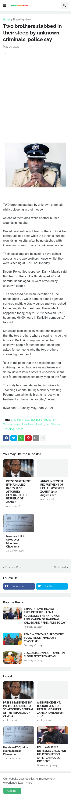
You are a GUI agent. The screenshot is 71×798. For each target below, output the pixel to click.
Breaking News (22, 19)
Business (36, 419)
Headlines (28, 424)
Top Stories (53, 424)
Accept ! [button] (12, 790)
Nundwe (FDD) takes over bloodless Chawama (15, 541)
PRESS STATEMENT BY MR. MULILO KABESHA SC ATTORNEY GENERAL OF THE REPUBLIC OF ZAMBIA (18, 491)
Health (40, 424)
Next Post (60, 567)
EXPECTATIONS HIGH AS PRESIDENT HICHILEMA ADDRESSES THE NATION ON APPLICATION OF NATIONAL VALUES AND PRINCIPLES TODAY (45, 615)
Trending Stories (13, 429)
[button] (4, 5)
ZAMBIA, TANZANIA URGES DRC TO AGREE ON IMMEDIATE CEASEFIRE (44, 638)
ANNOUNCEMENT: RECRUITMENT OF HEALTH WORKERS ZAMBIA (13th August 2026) (52, 488)
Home (6, 19)
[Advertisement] (35, 92)
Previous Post (13, 567)
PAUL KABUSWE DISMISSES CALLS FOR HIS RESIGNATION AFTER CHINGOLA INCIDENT (51, 754)
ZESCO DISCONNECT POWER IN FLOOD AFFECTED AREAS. (44, 654)
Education (50, 419)
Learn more (25, 782)
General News (11, 424)
